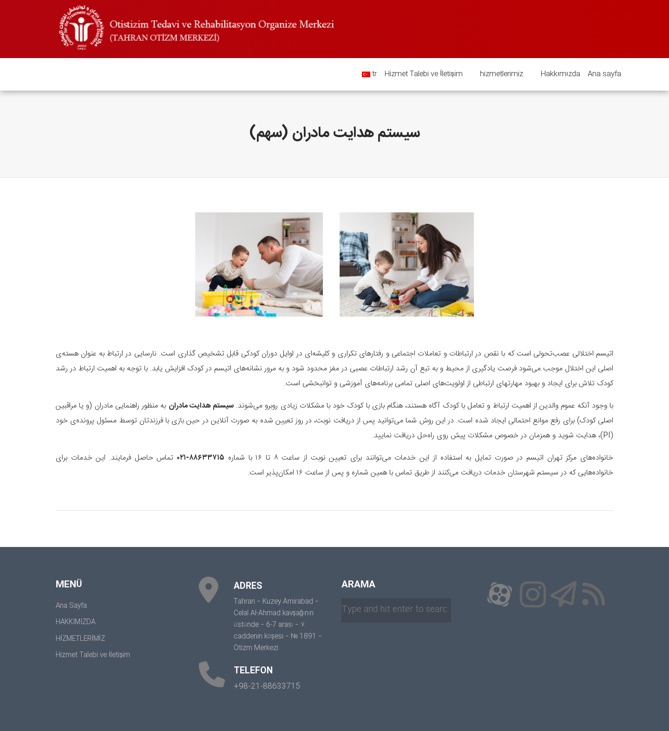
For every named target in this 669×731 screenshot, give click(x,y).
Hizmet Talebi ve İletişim (423, 74)
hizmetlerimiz (498, 74)
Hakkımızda (556, 74)
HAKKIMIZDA (75, 622)
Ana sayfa (604, 74)
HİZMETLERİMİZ (80, 639)
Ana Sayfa (71, 606)
